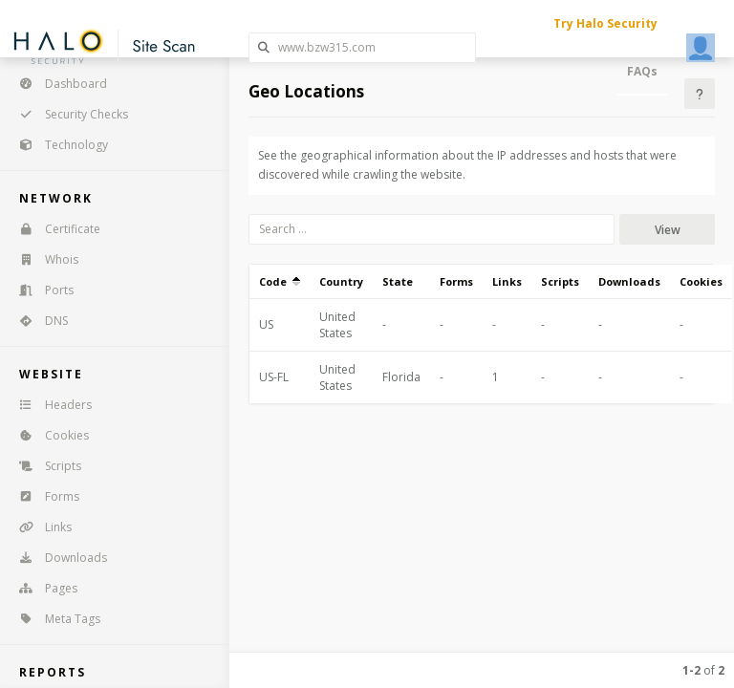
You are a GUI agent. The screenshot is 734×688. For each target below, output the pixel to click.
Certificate (53, 229)
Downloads (57, 557)
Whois (42, 259)
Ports (40, 290)
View (667, 230)
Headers (49, 405)
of (703, 670)
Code (279, 281)
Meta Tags (53, 619)
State (397, 281)
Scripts (44, 466)
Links (39, 527)
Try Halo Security (605, 23)
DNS (37, 320)
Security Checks (67, 114)
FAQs (642, 71)
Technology (57, 145)
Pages (42, 588)
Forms (43, 496)
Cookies (48, 435)
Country (341, 281)
